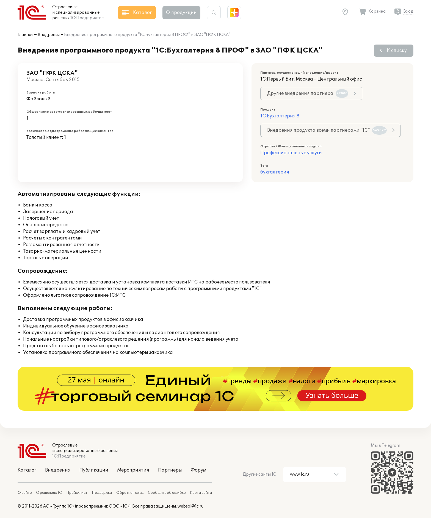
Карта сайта (201, 493)
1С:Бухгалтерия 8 (279, 116)
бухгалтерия (274, 172)
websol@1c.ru (190, 506)
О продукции (181, 12)
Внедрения (49, 34)
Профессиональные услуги (291, 153)
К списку (397, 50)
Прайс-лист (76, 493)
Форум (198, 470)
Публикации (93, 470)
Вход (408, 11)
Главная (25, 34)
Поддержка (102, 493)
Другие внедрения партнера (307, 93)
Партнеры (170, 470)
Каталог (27, 470)
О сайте (25, 493)
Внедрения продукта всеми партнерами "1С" (327, 130)
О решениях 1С (49, 493)
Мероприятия (133, 470)
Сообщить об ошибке (167, 493)
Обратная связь (129, 493)
